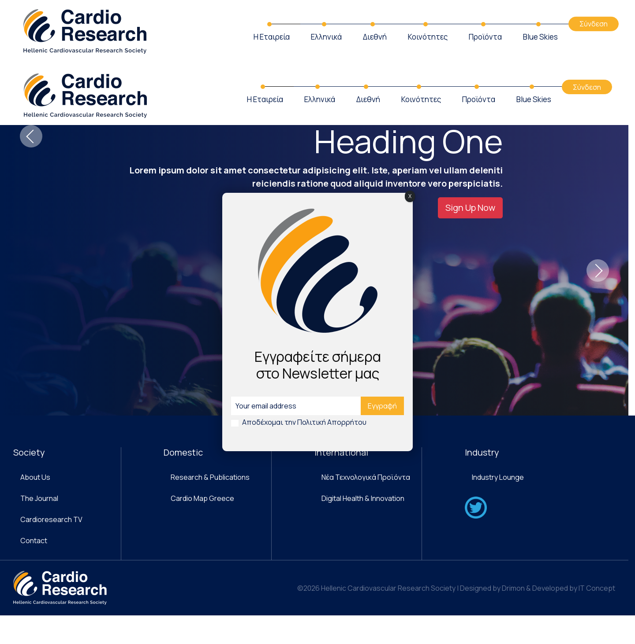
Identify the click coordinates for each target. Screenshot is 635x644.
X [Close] (409, 196)
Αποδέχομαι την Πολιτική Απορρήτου (304, 422)
